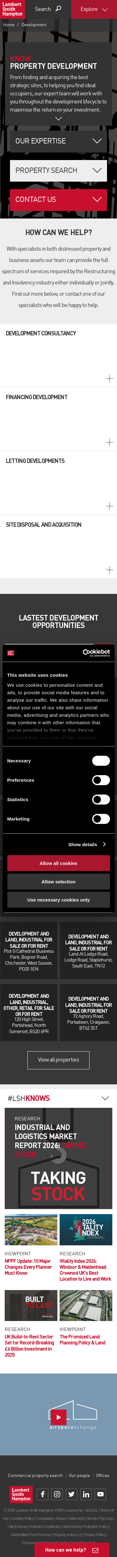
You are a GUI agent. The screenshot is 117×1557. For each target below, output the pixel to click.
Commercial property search (35, 1476)
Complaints (44, 1518)
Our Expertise (40, 141)
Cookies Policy (22, 1518)
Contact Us (35, 200)
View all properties (58, 1060)
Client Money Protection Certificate (33, 1526)
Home (8, 25)
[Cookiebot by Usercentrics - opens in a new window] (83, 653)
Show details (82, 844)
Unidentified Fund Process (31, 1534)
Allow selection (58, 881)
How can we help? (65, 1549)
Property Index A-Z (67, 1534)
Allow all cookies (58, 863)
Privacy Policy (94, 1534)
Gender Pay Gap (99, 1518)
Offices (102, 1476)
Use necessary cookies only (58, 899)
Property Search (46, 171)
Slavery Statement (70, 1518)
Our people (79, 1476)
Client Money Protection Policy (85, 1526)
